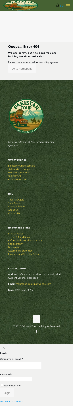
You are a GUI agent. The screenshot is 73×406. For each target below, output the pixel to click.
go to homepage (22, 68)
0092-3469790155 (24, 290)
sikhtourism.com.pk (19, 169)
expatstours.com (17, 179)
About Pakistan (16, 206)
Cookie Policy (15, 243)
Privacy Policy (15, 233)
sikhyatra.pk (14, 175)
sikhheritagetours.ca (19, 172)
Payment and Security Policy (23, 254)
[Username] (21, 365)
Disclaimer (14, 247)
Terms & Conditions (19, 237)
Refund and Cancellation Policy (25, 240)
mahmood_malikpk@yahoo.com (33, 283)
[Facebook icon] (36, 331)
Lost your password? (11, 401)
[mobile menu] (68, 5)
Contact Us (14, 213)
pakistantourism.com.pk (21, 165)
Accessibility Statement (20, 250)
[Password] (16, 379)
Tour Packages (16, 199)
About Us (13, 209)
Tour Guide (14, 203)
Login (7, 393)
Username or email (11, 359)
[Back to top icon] (36, 319)
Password (6, 374)
